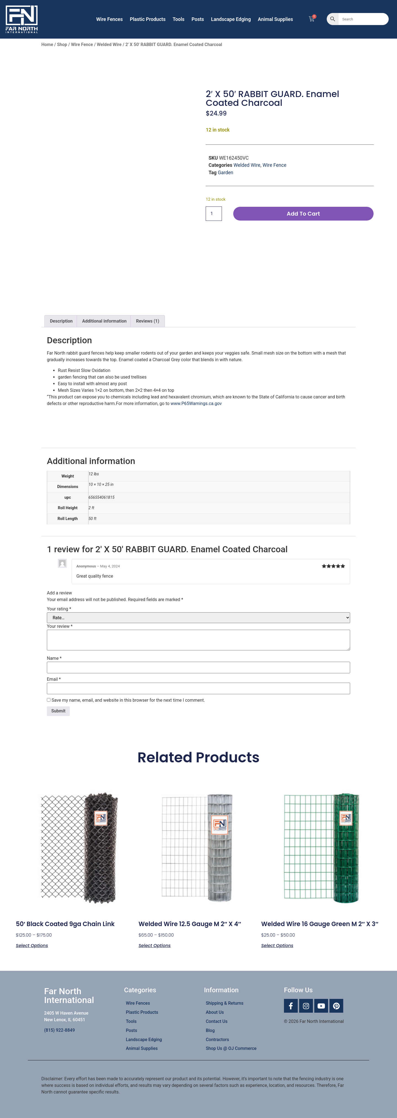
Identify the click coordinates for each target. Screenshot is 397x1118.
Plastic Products (148, 19)
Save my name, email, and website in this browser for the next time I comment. (128, 700)
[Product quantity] (214, 214)
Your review (60, 626)
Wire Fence (82, 44)
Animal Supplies (275, 19)
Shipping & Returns (224, 1003)
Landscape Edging (231, 19)
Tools (178, 19)
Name (54, 658)
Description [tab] (61, 321)
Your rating (59, 609)
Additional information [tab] (104, 321)
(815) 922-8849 (59, 1030)
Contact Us (216, 1021)
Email (54, 679)
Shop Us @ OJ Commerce (231, 1048)
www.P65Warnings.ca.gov (196, 403)
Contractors (217, 1039)
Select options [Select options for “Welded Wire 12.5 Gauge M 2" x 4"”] (155, 945)
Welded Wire (109, 44)
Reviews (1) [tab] (147, 321)
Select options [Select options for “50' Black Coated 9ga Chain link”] (32, 945)
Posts (198, 19)
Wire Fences (109, 19)
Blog (210, 1030)
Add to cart (303, 214)
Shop (62, 44)
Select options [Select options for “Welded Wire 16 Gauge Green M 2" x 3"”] (277, 945)
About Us (215, 1012)
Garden (225, 172)
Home (47, 44)
